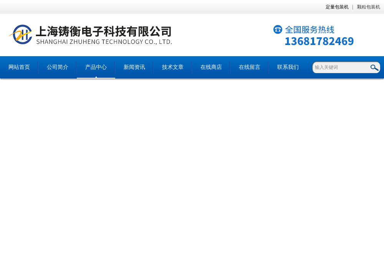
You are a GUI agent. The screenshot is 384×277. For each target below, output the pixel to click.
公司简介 (57, 67)
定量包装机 (337, 7)
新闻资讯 (134, 67)
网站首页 (19, 67)
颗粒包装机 (368, 7)
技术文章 (173, 67)
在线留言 (249, 67)
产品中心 (96, 67)
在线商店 (211, 67)
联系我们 (288, 67)
